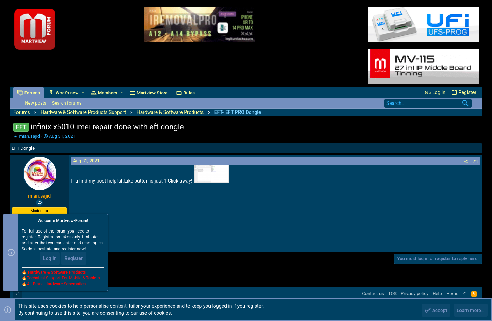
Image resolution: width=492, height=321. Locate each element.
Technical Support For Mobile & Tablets (63, 278)
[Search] (428, 103)
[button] (83, 93)
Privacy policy (414, 293)
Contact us (373, 293)
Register (73, 259)
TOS (392, 293)
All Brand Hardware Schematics (56, 284)
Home (452, 293)
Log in (49, 259)
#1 (475, 161)
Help (437, 293)
